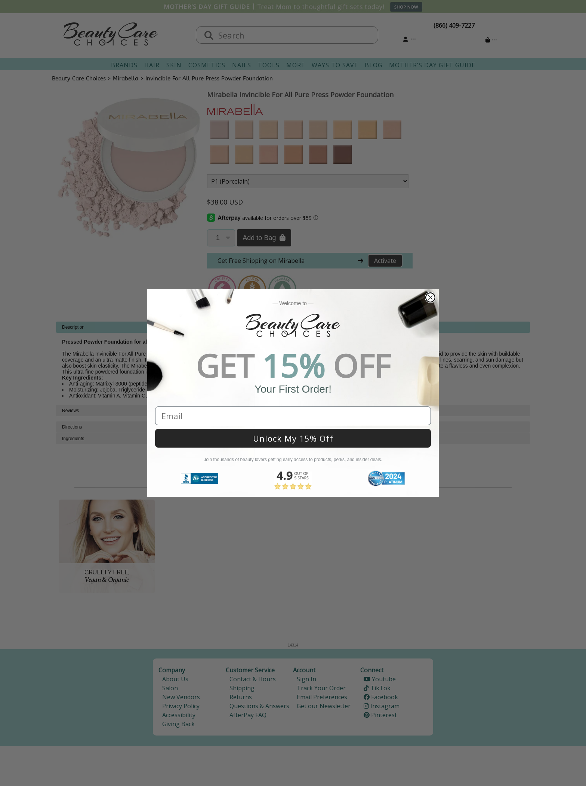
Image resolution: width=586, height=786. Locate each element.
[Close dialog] (430, 297)
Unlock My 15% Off (293, 438)
